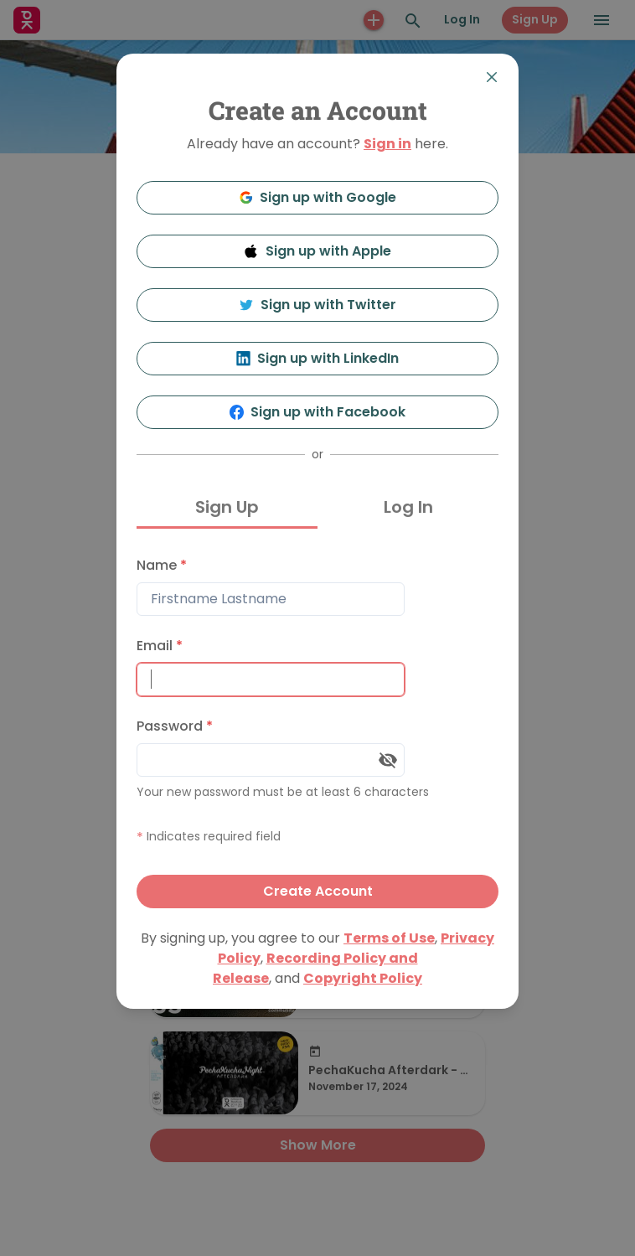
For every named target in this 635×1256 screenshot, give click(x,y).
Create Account (318, 891)
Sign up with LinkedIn (318, 358)
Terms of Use (389, 938)
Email (160, 645)
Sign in (387, 143)
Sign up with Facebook (318, 411)
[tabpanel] (317, 728)
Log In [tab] (408, 507)
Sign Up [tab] (227, 507)
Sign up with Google (318, 197)
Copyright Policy (362, 978)
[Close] (491, 77)
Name (162, 565)
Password (175, 726)
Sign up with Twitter (317, 304)
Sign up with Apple (317, 251)
